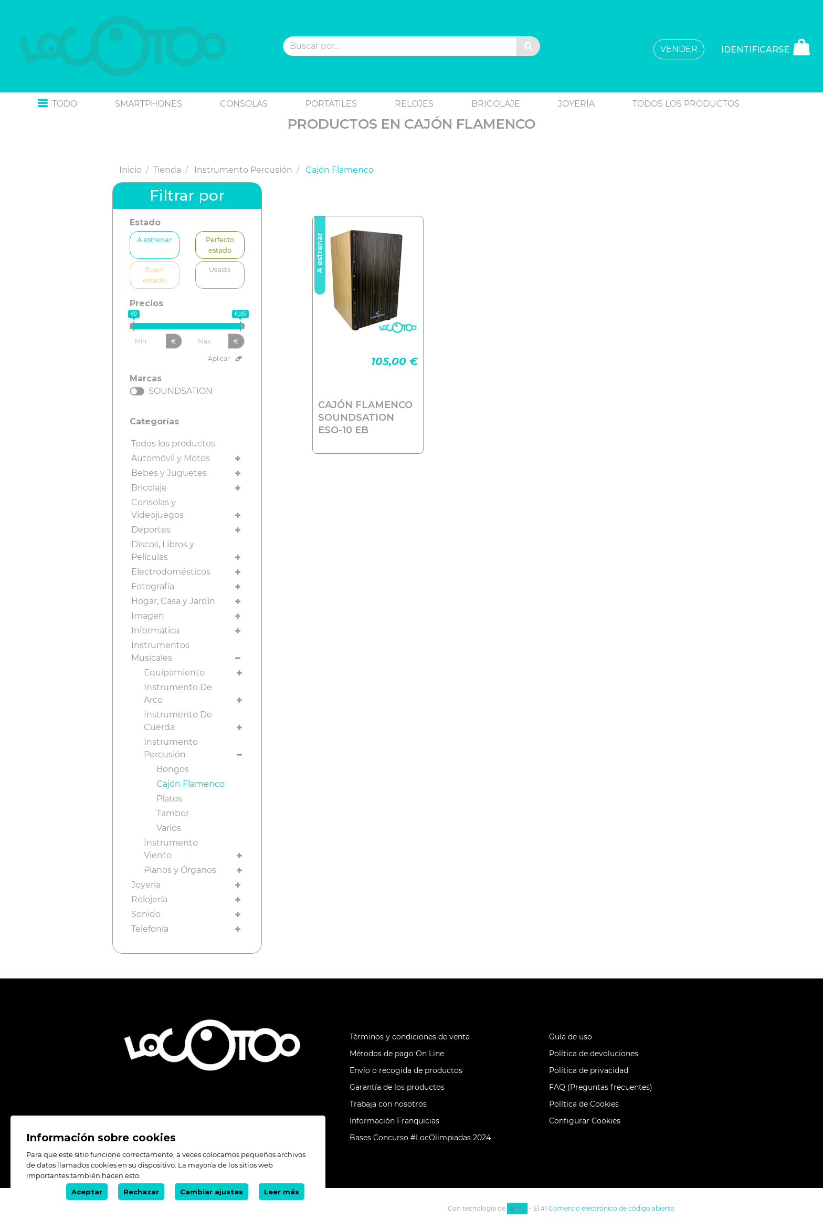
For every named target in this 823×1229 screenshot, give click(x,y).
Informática (155, 631)
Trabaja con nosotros (388, 1104)
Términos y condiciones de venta (410, 1036)
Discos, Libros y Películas (162, 550)
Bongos (172, 769)
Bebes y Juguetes (169, 473)
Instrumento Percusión (243, 170)
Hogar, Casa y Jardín (173, 601)
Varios (168, 828)
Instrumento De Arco (178, 693)
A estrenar (154, 239)
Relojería (149, 899)
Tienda (167, 170)
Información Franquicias (394, 1121)
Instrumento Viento (171, 849)
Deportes (151, 530)
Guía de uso (570, 1036)
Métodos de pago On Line (397, 1053)
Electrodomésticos (170, 572)
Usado (219, 269)
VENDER (679, 49)
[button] (57, 104)
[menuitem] (148, 104)
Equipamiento (174, 673)
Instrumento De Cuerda (178, 721)
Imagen (147, 616)
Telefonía (149, 929)
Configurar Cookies (584, 1121)
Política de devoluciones (593, 1053)
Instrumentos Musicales (160, 651)
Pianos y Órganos (180, 870)
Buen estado (154, 274)
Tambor (172, 813)
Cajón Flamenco (190, 784)
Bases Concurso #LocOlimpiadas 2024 (420, 1137)
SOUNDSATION (181, 391)
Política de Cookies (584, 1104)
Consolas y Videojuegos (157, 508)
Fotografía (152, 586)
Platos (169, 799)
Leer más (281, 1192)
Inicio (130, 170)
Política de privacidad (588, 1070)
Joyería (146, 885)
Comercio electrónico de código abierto (611, 1208)
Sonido (146, 914)
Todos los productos (173, 444)
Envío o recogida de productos (406, 1070)
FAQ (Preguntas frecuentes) (600, 1087)
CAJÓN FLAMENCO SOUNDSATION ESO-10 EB (365, 417)
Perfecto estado (220, 244)
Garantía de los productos (397, 1087)
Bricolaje (149, 488)
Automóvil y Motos (170, 458)
